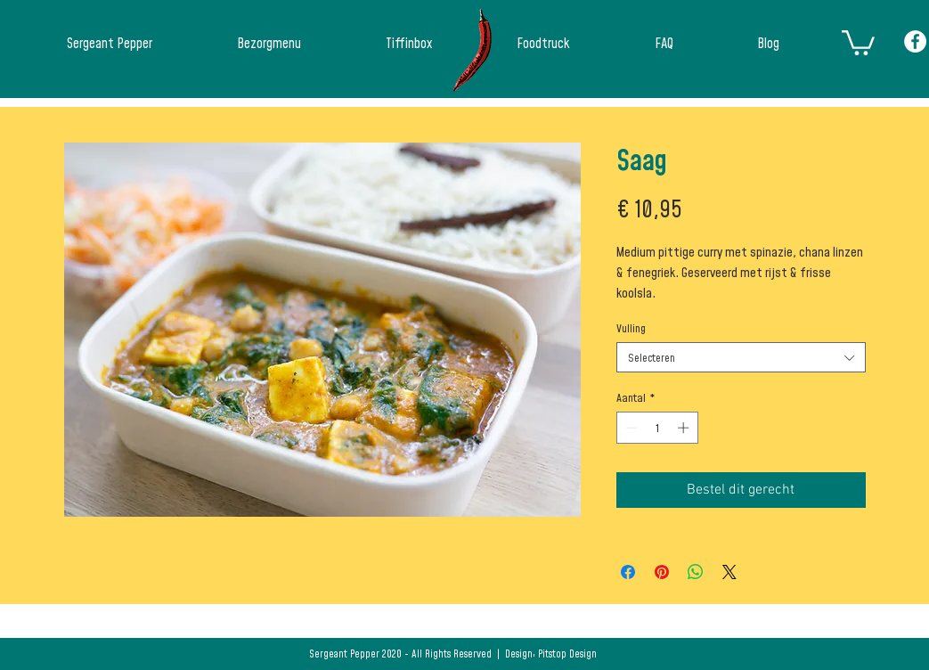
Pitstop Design (567, 653)
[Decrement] (629, 428)
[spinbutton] (657, 428)
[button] (858, 41)
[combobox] (741, 357)
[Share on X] (729, 572)
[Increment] (685, 428)
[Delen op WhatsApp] (695, 572)
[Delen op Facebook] (628, 572)
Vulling (631, 328)
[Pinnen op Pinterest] (661, 572)
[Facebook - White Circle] (915, 41)
